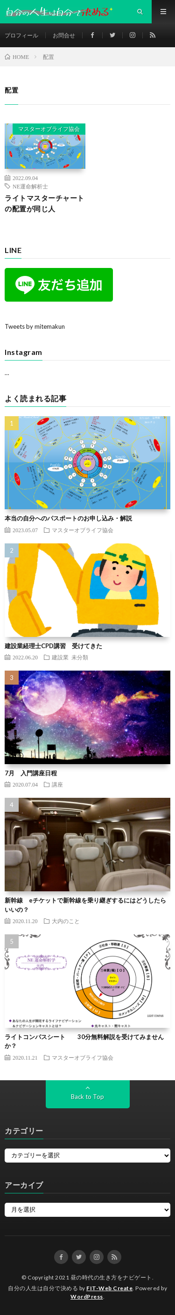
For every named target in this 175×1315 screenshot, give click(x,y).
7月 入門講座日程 (31, 773)
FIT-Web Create (109, 1288)
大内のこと (66, 921)
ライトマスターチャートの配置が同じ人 (44, 203)
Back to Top (87, 1096)
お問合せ (64, 35)
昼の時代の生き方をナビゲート (111, 1277)
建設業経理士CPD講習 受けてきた (53, 646)
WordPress (86, 1296)
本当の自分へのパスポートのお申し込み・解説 (68, 518)
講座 (57, 784)
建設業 (60, 657)
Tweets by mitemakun (35, 326)
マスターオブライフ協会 (49, 128)
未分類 (79, 657)
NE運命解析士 (30, 186)
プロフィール (21, 35)
